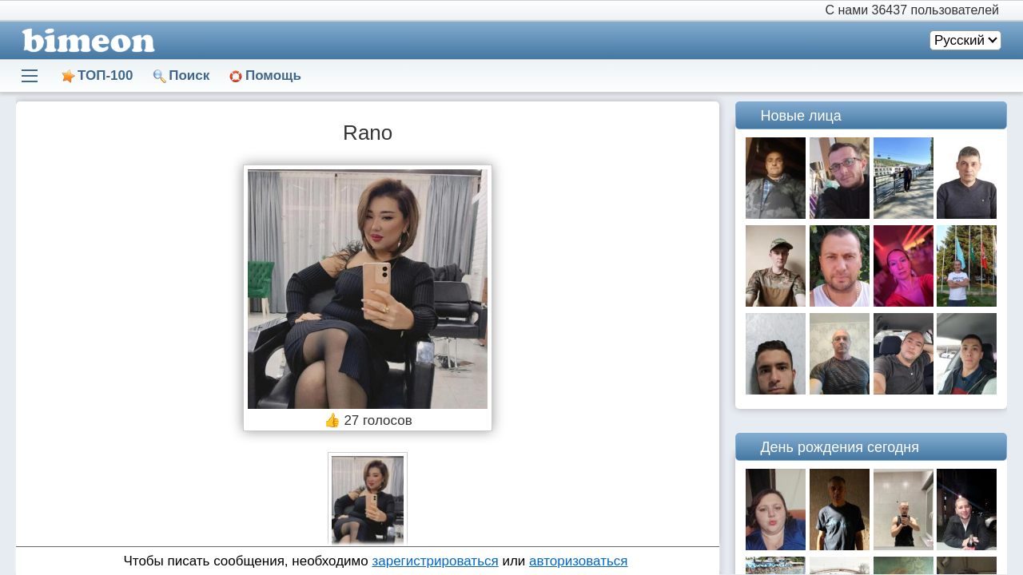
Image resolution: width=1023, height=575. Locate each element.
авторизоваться (578, 561)
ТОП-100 (105, 75)
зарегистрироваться (435, 561)
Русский (959, 40)
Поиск (189, 75)
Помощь (273, 75)
